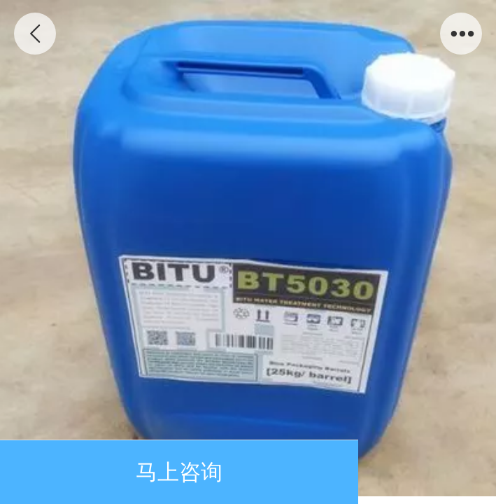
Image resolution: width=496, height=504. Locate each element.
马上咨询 (179, 472)
